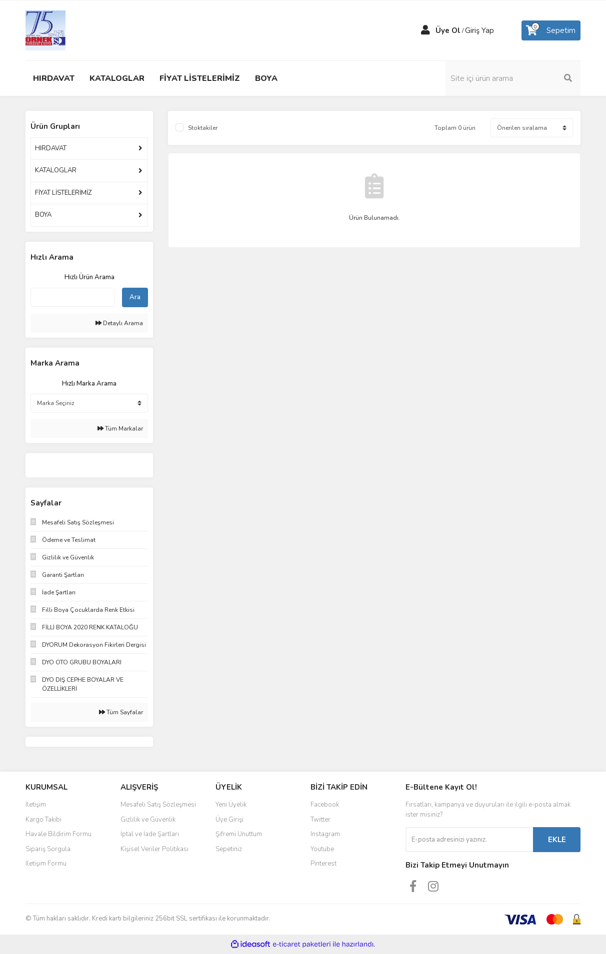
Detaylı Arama (119, 323)
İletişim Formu (46, 863)
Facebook (324, 804)
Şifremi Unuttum (239, 834)
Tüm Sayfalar (121, 712)
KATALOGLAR (55, 170)
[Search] (513, 78)
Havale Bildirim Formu (59, 834)
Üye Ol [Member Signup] (448, 30)
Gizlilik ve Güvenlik (148, 819)
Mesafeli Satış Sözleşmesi (158, 804)
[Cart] (551, 30)
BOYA (43, 214)
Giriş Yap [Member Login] (479, 30)
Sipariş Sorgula (48, 849)
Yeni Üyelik (231, 804)
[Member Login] (425, 30)
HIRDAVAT (50, 148)
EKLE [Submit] (557, 840)
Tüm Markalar (120, 429)
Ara (135, 297)
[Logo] (46, 30)
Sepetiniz (229, 849)
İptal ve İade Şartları (149, 834)
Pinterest (323, 863)
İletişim (36, 804)
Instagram (325, 834)
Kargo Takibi (44, 819)
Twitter (320, 819)
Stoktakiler (203, 128)
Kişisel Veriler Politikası (154, 849)
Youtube (322, 849)
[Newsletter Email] (469, 839)
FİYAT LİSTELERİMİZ (63, 192)
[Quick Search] (72, 297)
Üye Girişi (230, 819)
